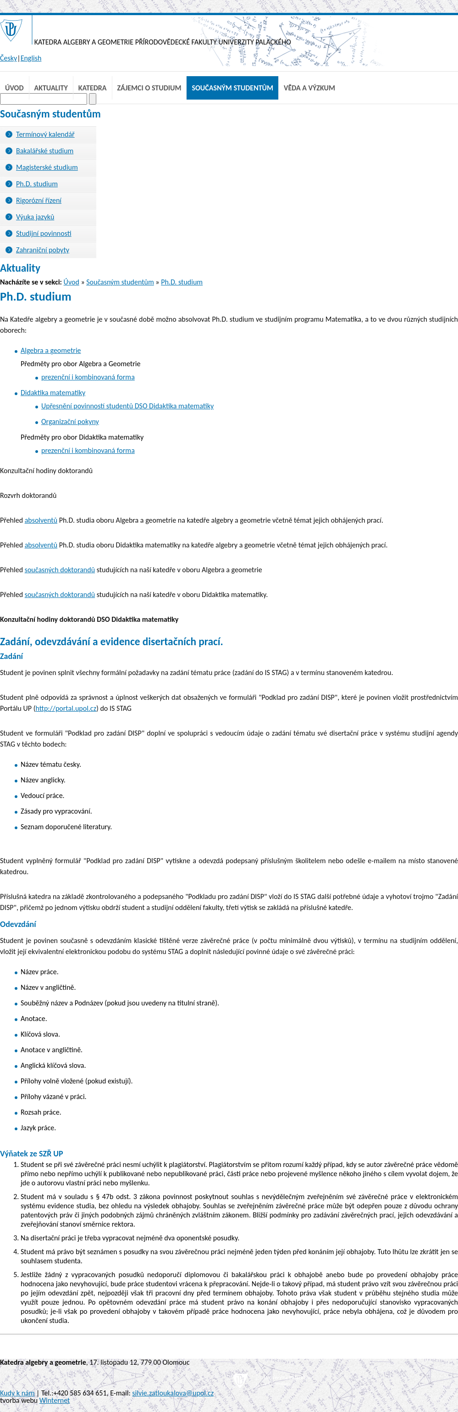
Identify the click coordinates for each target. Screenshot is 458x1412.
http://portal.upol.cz (65, 708)
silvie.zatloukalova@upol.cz (173, 1393)
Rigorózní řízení (38, 200)
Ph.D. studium (37, 183)
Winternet (54, 1400)
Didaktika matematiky (53, 392)
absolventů (41, 520)
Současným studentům (232, 88)
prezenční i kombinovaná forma (88, 377)
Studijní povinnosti (44, 233)
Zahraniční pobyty (42, 250)
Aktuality (51, 88)
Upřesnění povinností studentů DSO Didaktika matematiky (127, 406)
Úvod (14, 88)
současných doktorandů (60, 569)
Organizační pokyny (70, 421)
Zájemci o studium (149, 88)
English (31, 58)
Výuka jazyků (35, 216)
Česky (8, 58)
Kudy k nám (17, 1393)
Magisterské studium (47, 167)
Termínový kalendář (45, 134)
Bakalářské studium (44, 150)
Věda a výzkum (309, 88)
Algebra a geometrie (51, 350)
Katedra (92, 88)
